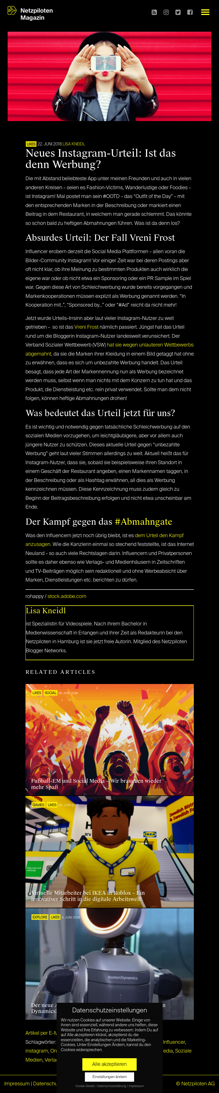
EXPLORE (40, 917)
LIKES (31, 144)
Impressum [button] (136, 1086)
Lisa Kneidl (74, 144)
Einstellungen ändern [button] (110, 1077)
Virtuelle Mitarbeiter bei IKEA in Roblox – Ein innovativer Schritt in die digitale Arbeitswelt (88, 896)
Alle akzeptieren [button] (109, 1064)
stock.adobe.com (67, 596)
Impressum (17, 1083)
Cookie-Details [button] (85, 1086)
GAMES (38, 805)
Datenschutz (47, 1083)
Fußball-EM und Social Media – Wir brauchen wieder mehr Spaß (96, 784)
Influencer (174, 1042)
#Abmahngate (143, 521)
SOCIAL (50, 693)
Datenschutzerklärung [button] (112, 1086)
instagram (36, 1051)
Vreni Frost (86, 327)
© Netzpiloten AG (195, 1083)
